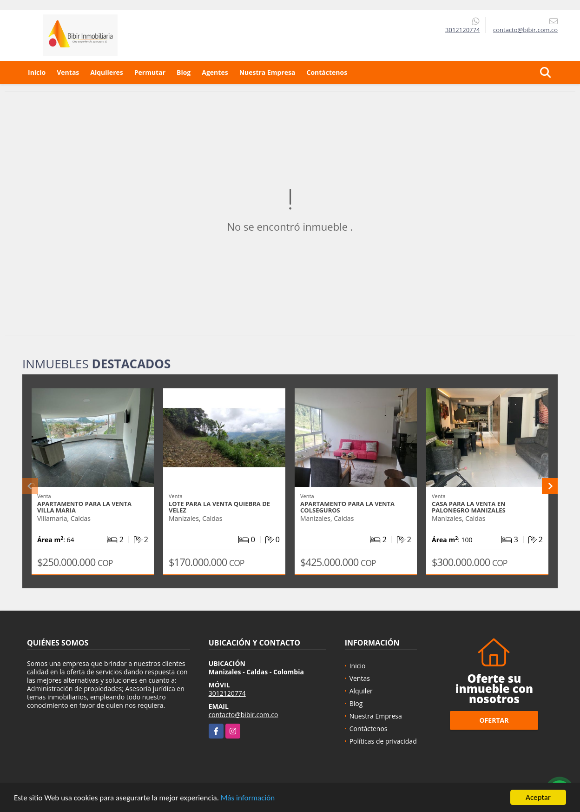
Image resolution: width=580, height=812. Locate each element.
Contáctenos (326, 72)
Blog (184, 72)
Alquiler (361, 690)
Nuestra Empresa (267, 72)
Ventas (68, 72)
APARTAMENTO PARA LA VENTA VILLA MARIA (84, 506)
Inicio (37, 72)
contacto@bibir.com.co (243, 714)
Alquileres (106, 72)
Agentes (215, 72)
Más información (248, 798)
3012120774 (462, 30)
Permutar (149, 72)
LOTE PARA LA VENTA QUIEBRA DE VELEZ (219, 506)
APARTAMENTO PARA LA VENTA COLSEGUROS (347, 506)
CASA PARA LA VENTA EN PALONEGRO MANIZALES (469, 506)
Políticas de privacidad (383, 741)
